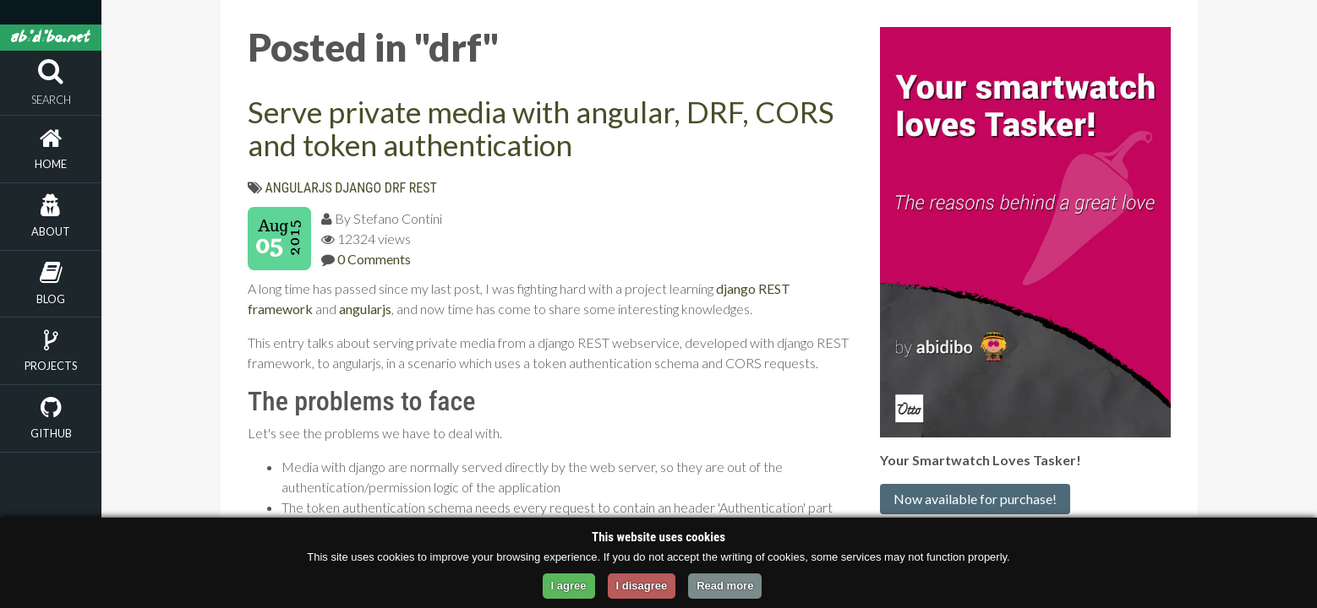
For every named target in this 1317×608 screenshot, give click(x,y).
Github (51, 433)
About (50, 231)
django (358, 188)
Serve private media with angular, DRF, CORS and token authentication (541, 128)
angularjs (298, 188)
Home (51, 164)
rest (423, 188)
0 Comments (374, 259)
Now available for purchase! (975, 499)
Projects (51, 365)
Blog (50, 299)
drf (395, 188)
